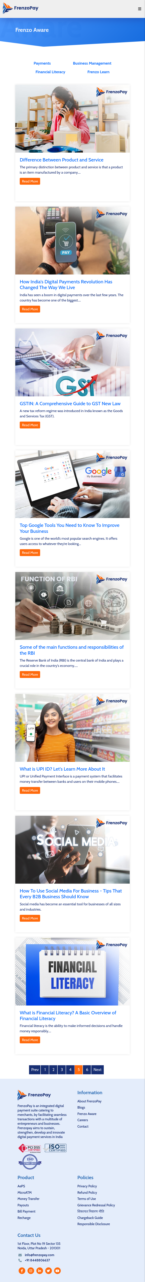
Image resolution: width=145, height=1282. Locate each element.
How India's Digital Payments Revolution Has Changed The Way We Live (66, 284)
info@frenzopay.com (39, 1255)
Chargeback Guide (90, 1218)
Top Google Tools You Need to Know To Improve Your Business (70, 528)
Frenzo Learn (98, 71)
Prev (35, 1069)
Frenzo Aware (86, 1114)
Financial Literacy (50, 71)
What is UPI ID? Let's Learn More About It (62, 769)
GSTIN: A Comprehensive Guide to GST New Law (70, 404)
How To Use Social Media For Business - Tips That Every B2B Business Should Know (71, 894)
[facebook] (22, 1270)
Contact (82, 1126)
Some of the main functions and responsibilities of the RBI (72, 650)
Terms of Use (86, 1199)
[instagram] (30, 1270)
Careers (82, 1120)
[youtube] (57, 1270)
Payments (42, 63)
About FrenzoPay (89, 1101)
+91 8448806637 (37, 1260)
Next (98, 1069)
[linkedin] (39, 1270)
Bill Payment (26, 1211)
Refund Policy (87, 1193)
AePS (21, 1186)
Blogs (81, 1107)
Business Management (92, 63)
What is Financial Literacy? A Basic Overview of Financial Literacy (68, 1015)
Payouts (23, 1205)
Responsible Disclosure (93, 1224)
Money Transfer (28, 1199)
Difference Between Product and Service (62, 160)
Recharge (24, 1218)
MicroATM (25, 1193)
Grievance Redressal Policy (96, 1205)
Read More (30, 181)
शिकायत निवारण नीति (90, 1211)
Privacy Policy (87, 1186)
